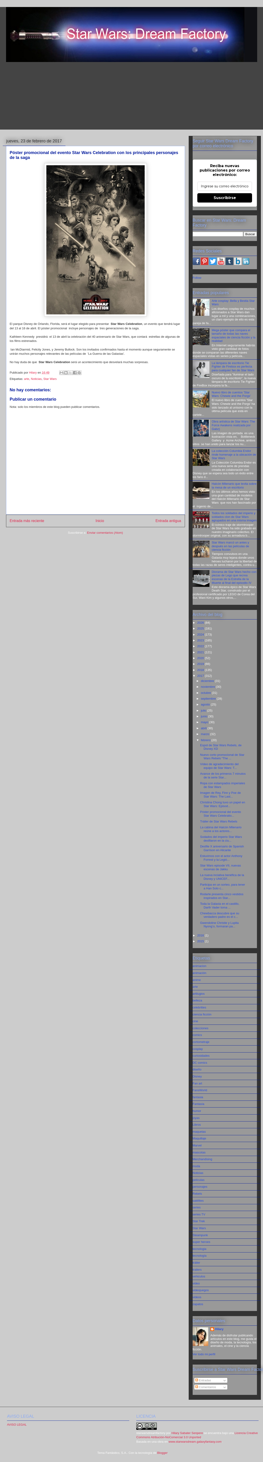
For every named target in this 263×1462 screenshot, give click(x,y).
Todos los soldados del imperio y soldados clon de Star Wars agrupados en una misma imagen (234, 516)
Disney (197, 1076)
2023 (201, 640)
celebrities (199, 1007)
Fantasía (199, 1104)
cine (195, 1021)
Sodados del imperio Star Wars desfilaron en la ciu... (221, 838)
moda (196, 1166)
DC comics (200, 1062)
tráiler (196, 1262)
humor (197, 1111)
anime (197, 980)
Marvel (197, 1145)
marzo (205, 734)
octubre (206, 693)
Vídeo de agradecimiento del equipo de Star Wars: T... (219, 766)
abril (204, 728)
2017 (201, 676)
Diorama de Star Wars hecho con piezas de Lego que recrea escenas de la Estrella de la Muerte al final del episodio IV (234, 577)
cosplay (198, 1049)
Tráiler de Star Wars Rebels (218, 821)
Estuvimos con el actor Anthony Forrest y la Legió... (221, 857)
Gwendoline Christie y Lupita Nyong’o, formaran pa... (219, 924)
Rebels (197, 1193)
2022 (201, 646)
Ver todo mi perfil (204, 1354)
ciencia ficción (202, 1014)
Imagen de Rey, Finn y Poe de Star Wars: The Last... (220, 794)
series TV (199, 1214)
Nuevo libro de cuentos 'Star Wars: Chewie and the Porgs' (231, 394)
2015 (201, 941)
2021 (201, 652)
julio (204, 710)
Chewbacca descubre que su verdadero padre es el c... (219, 915)
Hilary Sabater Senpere (187, 1433)
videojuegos (201, 1290)
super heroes (201, 1242)
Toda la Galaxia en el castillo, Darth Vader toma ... (219, 905)
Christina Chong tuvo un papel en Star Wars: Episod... (222, 804)
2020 (201, 658)
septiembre (209, 698)
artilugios (199, 993)
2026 (201, 622)
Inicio (100, 521)
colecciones (200, 1028)
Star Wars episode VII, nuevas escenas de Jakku (220, 867)
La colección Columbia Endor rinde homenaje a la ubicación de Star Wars (234, 454)
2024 (201, 634)
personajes (200, 1186)
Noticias (36, 379)
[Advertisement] (131, 97)
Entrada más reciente (27, 521)
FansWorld (200, 1090)
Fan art (197, 1083)
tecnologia (199, 1249)
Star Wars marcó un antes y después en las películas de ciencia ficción (230, 546)
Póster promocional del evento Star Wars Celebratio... (220, 813)
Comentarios (205, 1387)
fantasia (198, 1097)
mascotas (199, 1152)
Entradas (203, 1380)
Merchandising (202, 1159)
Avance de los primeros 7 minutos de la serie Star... (223, 775)
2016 (201, 935)
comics (197, 1035)
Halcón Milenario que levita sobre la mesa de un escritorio (234, 485)
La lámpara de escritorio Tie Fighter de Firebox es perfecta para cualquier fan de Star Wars (233, 366)
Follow (197, 277)
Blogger (162, 1453)
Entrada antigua (168, 521)
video (196, 1283)
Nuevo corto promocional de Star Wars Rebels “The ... (222, 756)
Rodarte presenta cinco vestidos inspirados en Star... (221, 896)
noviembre (208, 686)
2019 (201, 664)
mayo (205, 722)
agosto (206, 704)
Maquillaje (199, 1138)
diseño (197, 1069)
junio (204, 716)
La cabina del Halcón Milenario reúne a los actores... (221, 829)
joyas (196, 1118)
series (197, 1207)
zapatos (198, 1304)
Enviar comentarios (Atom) (105, 532)
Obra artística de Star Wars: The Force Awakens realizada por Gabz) (233, 425)
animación (199, 973)
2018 (201, 670)
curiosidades (201, 1055)
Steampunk (200, 1235)
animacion (199, 966)
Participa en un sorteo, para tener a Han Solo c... (222, 886)
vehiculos (199, 1276)
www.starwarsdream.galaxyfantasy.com (195, 1441)
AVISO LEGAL (17, 1424)
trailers (197, 1269)
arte (26, 379)
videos (197, 1297)
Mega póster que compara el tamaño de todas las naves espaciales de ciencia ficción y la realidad (234, 335)
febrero (206, 740)
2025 (201, 628)
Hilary (219, 1329)
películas (199, 1180)
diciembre (208, 681)
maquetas (199, 1131)
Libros (197, 1124)
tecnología (200, 1255)
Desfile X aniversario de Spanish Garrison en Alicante (222, 848)
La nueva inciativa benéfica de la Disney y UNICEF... (222, 877)
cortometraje (201, 1042)
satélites (198, 1200)
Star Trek (199, 1221)
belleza (197, 1000)
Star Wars (50, 379)
